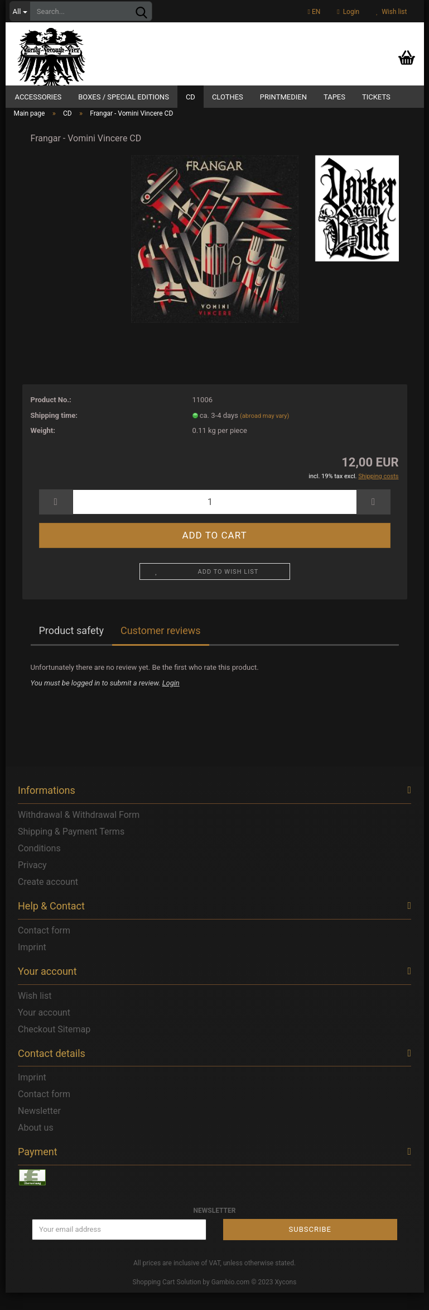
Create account (48, 899)
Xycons (286, 1299)
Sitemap (73, 1046)
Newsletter (39, 1128)
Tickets (376, 97)
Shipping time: (54, 432)
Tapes (334, 97)
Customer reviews (160, 648)
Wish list (391, 12)
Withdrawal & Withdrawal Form (78, 832)
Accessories (38, 97)
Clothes (227, 97)
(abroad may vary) (264, 432)
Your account (44, 1029)
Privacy (32, 882)
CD (190, 97)
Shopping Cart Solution (167, 1299)
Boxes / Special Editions (123, 97)
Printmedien (283, 97)
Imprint (32, 964)
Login (348, 12)
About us (36, 1145)
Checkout (36, 1046)
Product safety (71, 648)
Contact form (44, 947)
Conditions (39, 865)
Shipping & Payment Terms (71, 849)
